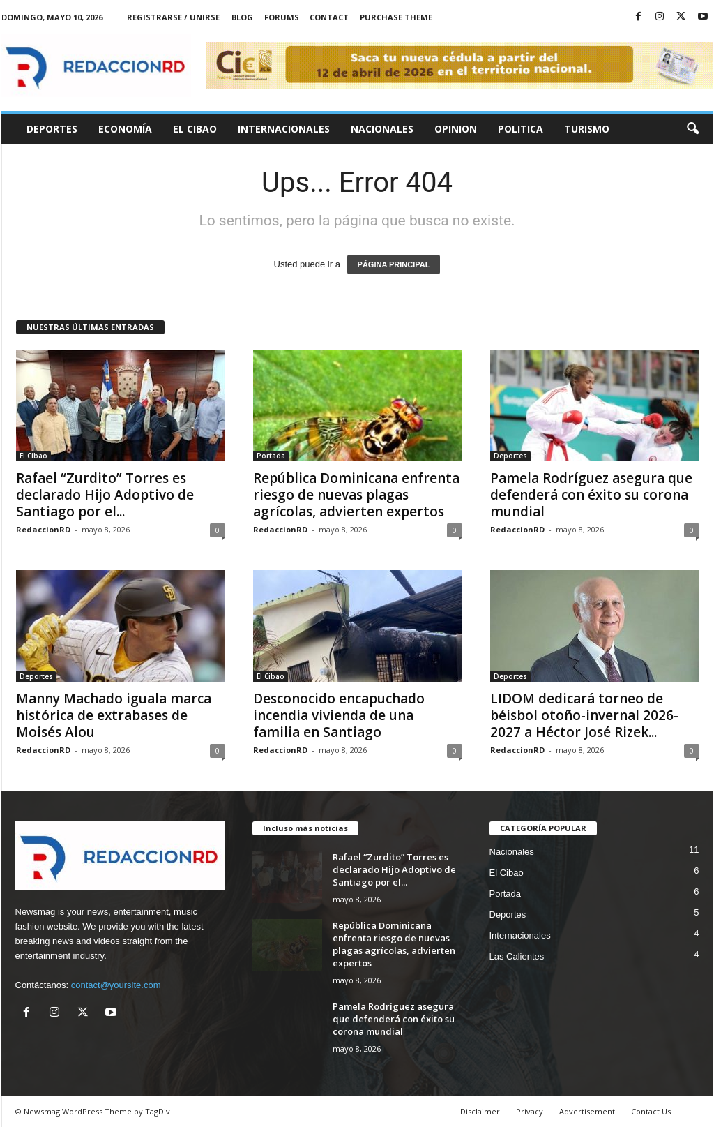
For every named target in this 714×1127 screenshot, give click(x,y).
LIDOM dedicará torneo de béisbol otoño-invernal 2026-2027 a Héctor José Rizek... (584, 715)
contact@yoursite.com (116, 985)
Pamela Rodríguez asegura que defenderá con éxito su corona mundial (591, 495)
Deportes (51, 128)
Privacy (529, 1111)
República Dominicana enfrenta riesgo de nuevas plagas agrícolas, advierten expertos (356, 495)
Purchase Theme (396, 17)
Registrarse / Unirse (173, 17)
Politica (520, 128)
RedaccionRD (43, 529)
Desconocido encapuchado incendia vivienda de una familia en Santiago (339, 715)
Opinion (455, 128)
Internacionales (284, 128)
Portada (271, 456)
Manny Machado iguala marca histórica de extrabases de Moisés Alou (113, 715)
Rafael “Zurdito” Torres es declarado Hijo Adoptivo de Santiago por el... (105, 495)
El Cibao (195, 128)
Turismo (586, 128)
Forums (281, 17)
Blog (242, 17)
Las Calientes (517, 956)
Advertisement (587, 1111)
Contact (329, 17)
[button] (692, 129)
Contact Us (651, 1111)
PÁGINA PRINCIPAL (394, 264)
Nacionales (382, 128)
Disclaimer (480, 1111)
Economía (125, 128)
